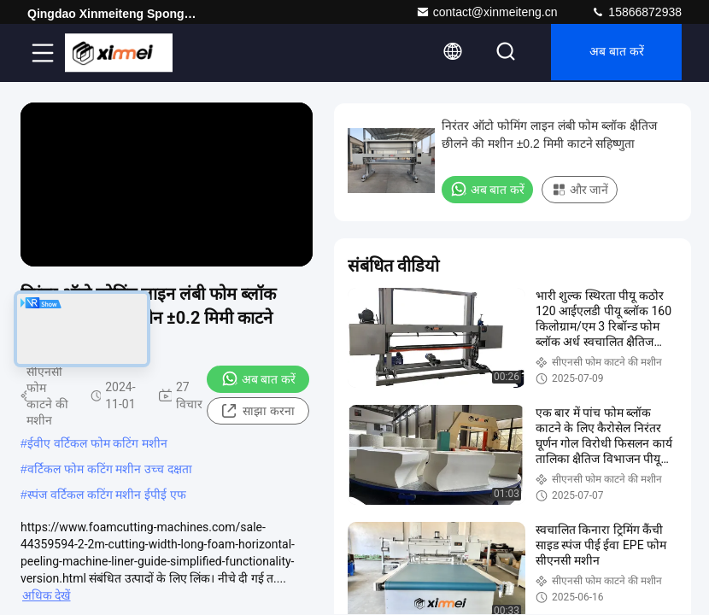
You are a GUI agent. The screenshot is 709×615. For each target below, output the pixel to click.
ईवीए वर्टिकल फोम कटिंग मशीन (97, 443)
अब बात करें (613, 53)
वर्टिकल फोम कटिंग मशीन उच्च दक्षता (109, 469)
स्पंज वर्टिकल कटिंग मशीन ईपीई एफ (106, 494)
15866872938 (636, 12)
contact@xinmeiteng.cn (487, 12)
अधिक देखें (46, 595)
